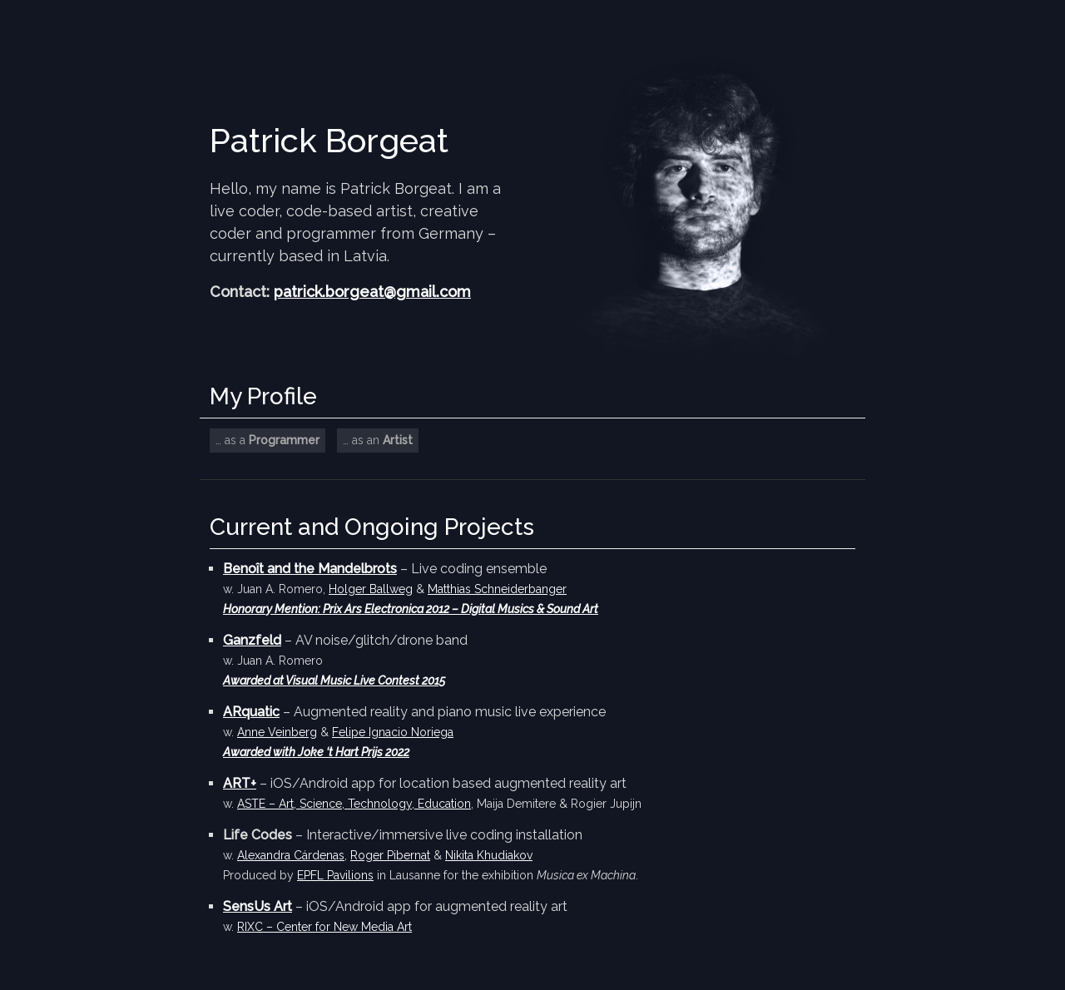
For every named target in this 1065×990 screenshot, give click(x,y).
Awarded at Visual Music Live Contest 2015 (334, 680)
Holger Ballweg (371, 589)
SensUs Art (257, 906)
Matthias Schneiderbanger (497, 589)
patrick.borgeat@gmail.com (372, 291)
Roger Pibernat (390, 855)
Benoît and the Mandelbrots (310, 569)
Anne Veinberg (277, 732)
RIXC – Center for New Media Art (324, 926)
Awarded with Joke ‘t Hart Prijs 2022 (316, 752)
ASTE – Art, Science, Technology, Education (354, 803)
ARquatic (251, 712)
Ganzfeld (252, 640)
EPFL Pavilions (335, 875)
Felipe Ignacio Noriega (392, 732)
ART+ (239, 783)
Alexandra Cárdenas (290, 855)
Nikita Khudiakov (488, 855)
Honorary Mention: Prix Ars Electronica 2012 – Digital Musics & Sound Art (410, 609)
